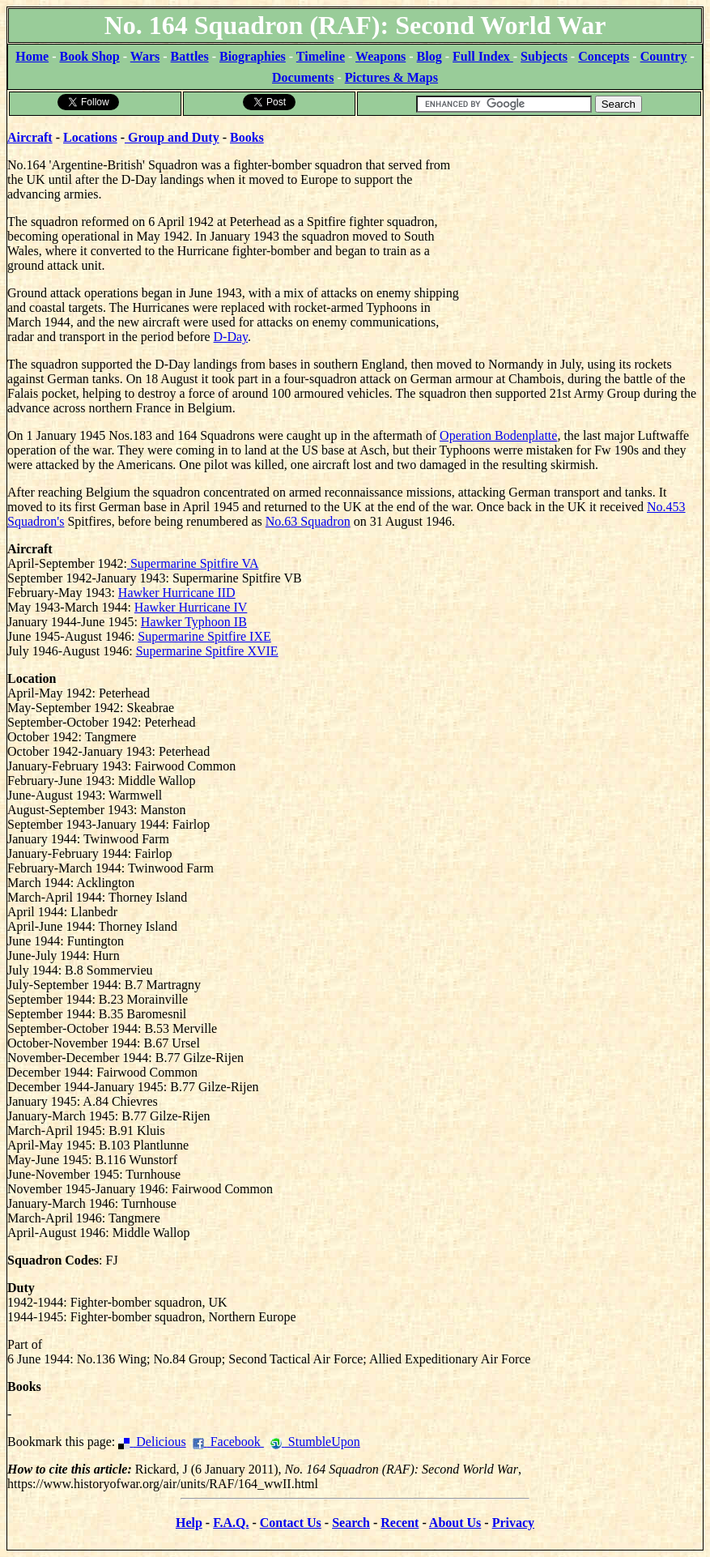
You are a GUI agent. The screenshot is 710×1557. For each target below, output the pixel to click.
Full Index (483, 56)
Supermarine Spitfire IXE (204, 636)
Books (247, 137)
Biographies (252, 56)
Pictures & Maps (391, 77)
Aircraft (30, 137)
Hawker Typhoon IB (194, 622)
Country (663, 56)
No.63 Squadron (308, 521)
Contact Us (290, 1522)
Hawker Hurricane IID (177, 592)
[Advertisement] (581, 218)
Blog (429, 56)
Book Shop (89, 56)
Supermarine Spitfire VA (193, 563)
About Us (455, 1522)
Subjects (544, 56)
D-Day (231, 336)
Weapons (380, 56)
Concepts (603, 56)
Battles (190, 56)
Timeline (320, 56)
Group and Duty (172, 137)
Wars (144, 56)
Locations (90, 137)
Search (351, 1522)
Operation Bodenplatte (498, 435)
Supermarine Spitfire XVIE (207, 651)
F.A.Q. (231, 1522)
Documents (303, 77)
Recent (400, 1522)
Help (189, 1522)
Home (32, 56)
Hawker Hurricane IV (190, 607)
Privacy (513, 1522)
